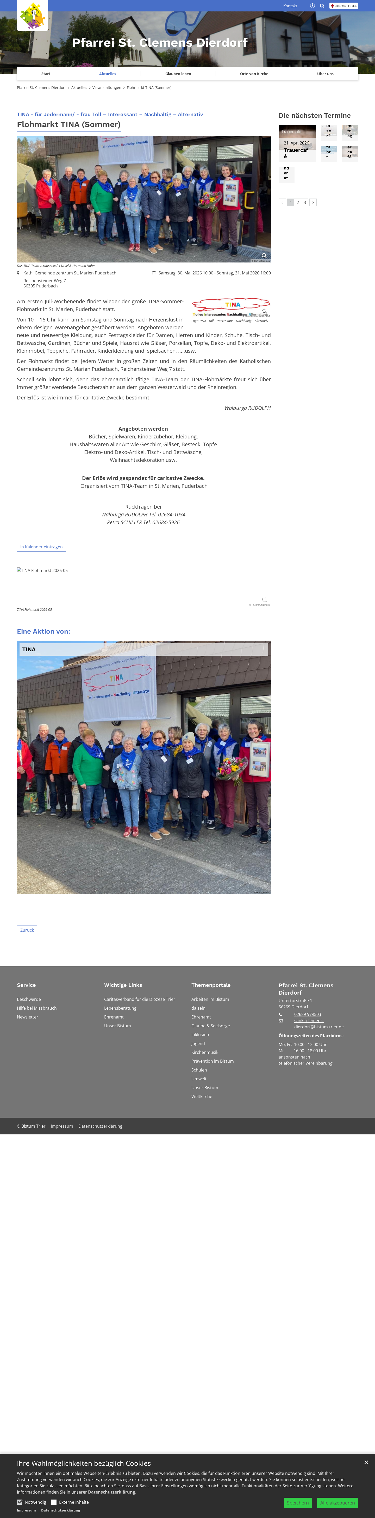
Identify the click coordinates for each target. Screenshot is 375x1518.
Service (26, 1304)
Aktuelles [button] (107, 73)
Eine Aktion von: (43, 951)
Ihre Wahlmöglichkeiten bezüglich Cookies (84, 1463)
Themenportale (211, 1304)
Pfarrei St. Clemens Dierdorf (41, 87)
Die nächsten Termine (315, 115)
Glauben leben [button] (178, 73)
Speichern (298, 1503)
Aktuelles (79, 87)
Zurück (27, 1249)
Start (45, 73)
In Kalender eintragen (41, 547)
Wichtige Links (123, 1304)
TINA (29, 968)
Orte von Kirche (254, 73)
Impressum (26, 1510)
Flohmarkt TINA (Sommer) (149, 87)
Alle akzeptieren (337, 1503)
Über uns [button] (325, 73)
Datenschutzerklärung (111, 1492)
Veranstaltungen (106, 87)
